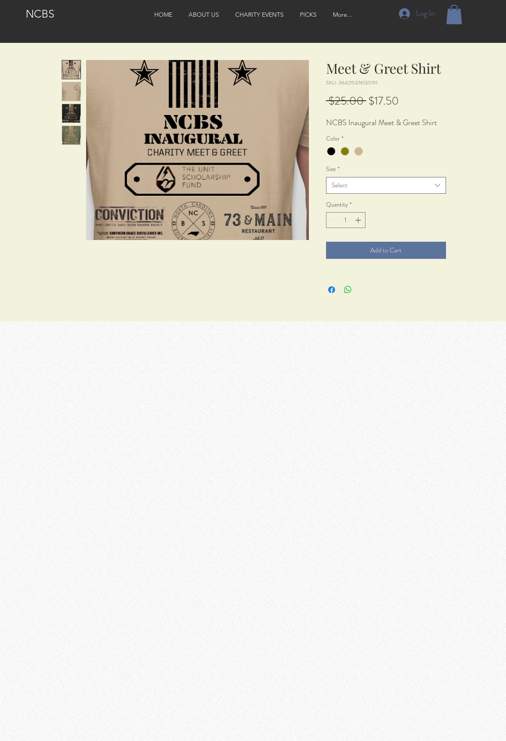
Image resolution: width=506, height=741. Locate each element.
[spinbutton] (345, 220)
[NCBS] (40, 14)
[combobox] (386, 185)
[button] (454, 14)
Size (333, 169)
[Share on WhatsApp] (348, 290)
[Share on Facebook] (331, 290)
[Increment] (358, 220)
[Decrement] (332, 220)
